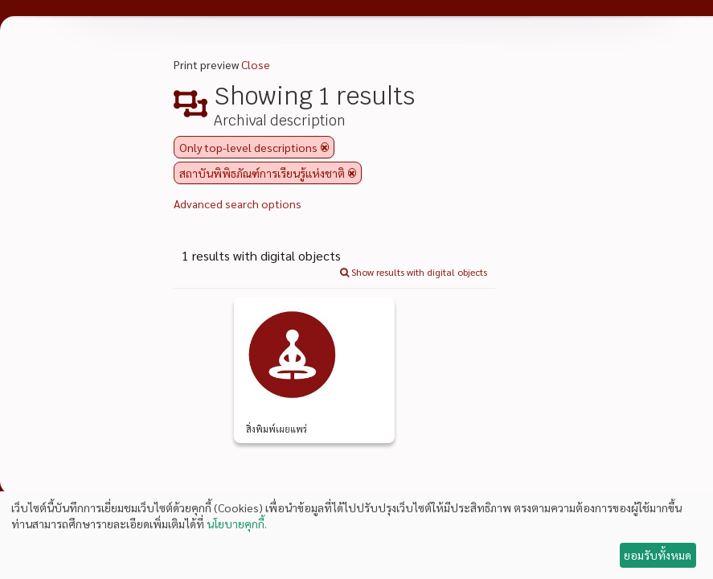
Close (255, 64)
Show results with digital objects (413, 271)
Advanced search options (237, 203)
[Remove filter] (325, 147)
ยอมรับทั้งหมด (657, 555)
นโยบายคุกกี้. (237, 523)
